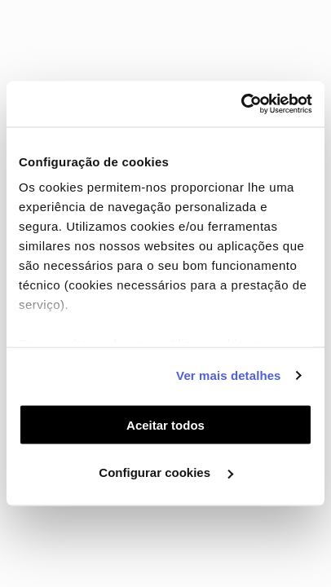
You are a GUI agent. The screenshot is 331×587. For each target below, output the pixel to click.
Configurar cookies (166, 472)
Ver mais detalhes (228, 375)
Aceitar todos (165, 424)
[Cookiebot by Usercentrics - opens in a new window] (241, 104)
